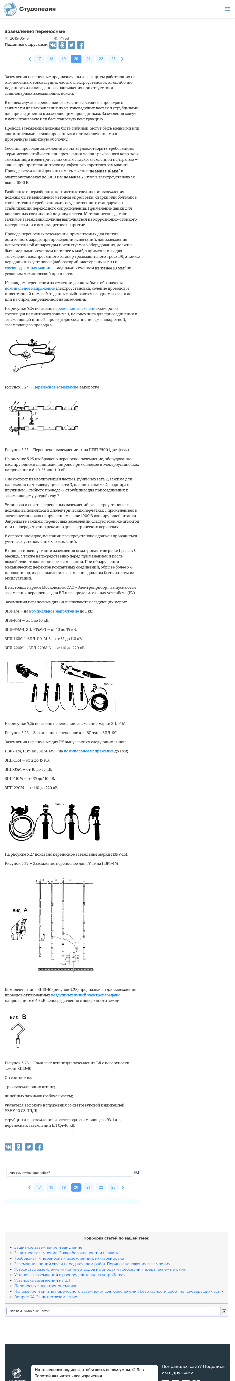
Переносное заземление (55, 387)
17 (39, 59)
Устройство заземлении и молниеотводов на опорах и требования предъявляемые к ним (100, 1269)
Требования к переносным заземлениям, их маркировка (69, 1258)
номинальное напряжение (30, 288)
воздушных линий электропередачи (85, 995)
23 (113, 59)
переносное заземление (75, 308)
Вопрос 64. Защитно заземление (45, 1297)
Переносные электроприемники (46, 1286)
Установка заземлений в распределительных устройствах (69, 1275)
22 (101, 59)
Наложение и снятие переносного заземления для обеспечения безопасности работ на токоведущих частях (119, 1291)
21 (89, 59)
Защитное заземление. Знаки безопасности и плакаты (66, 1253)
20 (76, 59)
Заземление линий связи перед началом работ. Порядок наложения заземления (92, 1264)
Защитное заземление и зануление (48, 1247)
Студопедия (30, 9)
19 (64, 59)
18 (51, 59)
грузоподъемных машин (28, 268)
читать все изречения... (82, 1375)
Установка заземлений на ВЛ (42, 1280)
